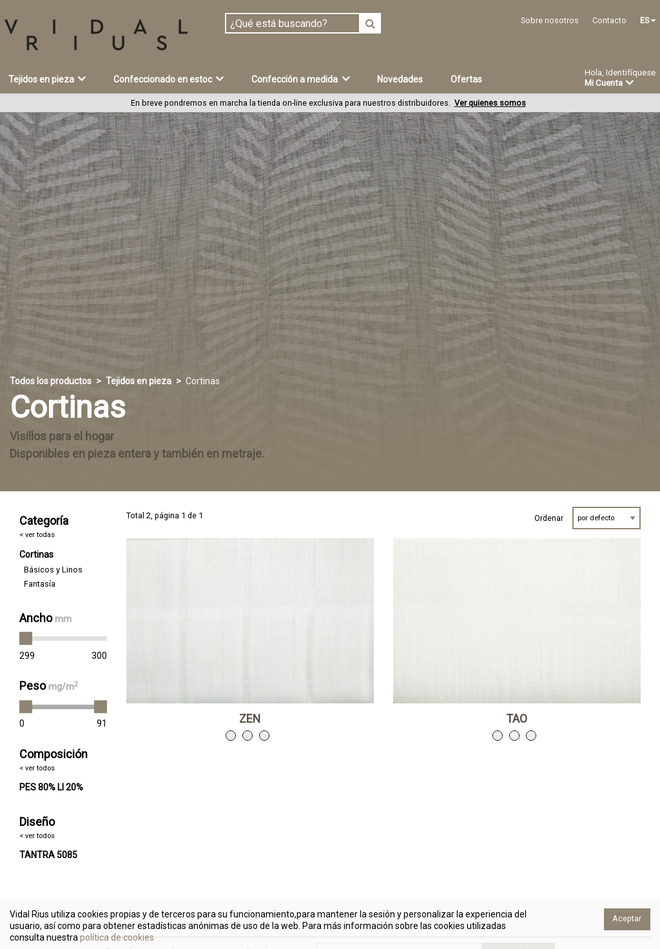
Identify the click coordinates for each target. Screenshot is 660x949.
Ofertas (466, 79)
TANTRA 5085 (48, 855)
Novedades (400, 79)
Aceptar (626, 918)
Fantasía (39, 584)
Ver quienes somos (490, 103)
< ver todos (37, 768)
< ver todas (37, 535)
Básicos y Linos (53, 569)
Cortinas (36, 554)
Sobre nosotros (550, 20)
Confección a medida (300, 78)
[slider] (25, 638)
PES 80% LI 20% (51, 787)
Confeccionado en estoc (168, 78)
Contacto (609, 20)
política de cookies (116, 937)
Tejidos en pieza (47, 78)
